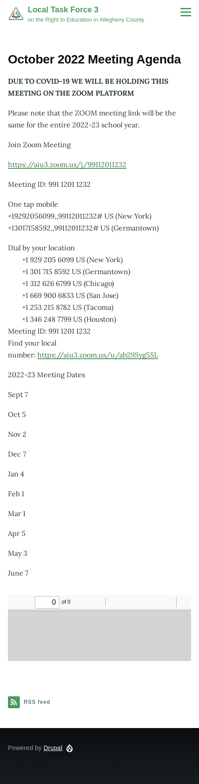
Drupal (53, 747)
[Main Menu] (186, 12)
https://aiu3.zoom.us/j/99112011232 (67, 164)
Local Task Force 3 (63, 9)
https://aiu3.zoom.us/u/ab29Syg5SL (97, 354)
